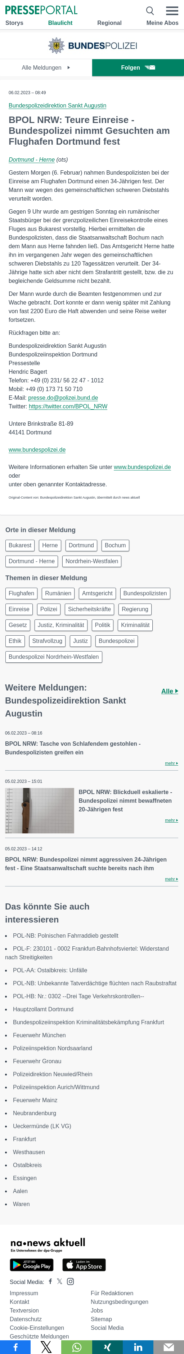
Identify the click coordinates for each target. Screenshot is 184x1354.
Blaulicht (60, 23)
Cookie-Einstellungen (37, 1328)
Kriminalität (135, 625)
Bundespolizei (117, 641)
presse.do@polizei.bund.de (63, 398)
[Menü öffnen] (172, 11)
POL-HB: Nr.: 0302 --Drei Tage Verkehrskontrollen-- (78, 996)
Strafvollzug (47, 641)
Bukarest (20, 545)
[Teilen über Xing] (107, 1347)
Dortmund (81, 545)
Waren (21, 1204)
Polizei (48, 609)
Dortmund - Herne (32, 160)
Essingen (25, 1178)
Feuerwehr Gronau (37, 1061)
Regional (109, 23)
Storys (14, 23)
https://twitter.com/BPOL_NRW (68, 406)
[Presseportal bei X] (57, 1282)
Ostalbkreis (27, 1165)
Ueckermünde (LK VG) (42, 1126)
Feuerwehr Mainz (35, 1100)
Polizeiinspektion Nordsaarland (52, 1048)
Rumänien (58, 593)
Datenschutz (26, 1319)
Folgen (138, 68)
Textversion (24, 1310)
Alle (169, 691)
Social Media (107, 1328)
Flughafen (21, 593)
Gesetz (18, 625)
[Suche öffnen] (150, 11)
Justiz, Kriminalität (61, 625)
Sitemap (101, 1319)
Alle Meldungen (46, 68)
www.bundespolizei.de (37, 450)
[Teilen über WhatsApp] (76, 1347)
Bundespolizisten (145, 593)
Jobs (97, 1310)
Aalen (20, 1191)
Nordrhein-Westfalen (92, 561)
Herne (50, 545)
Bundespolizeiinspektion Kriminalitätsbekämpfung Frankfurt (88, 1022)
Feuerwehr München (39, 1035)
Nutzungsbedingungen (119, 1302)
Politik (103, 625)
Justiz (80, 641)
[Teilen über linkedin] (138, 1347)
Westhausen (29, 1152)
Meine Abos (163, 23)
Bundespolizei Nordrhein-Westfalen (54, 657)
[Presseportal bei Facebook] (48, 1282)
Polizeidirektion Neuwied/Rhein (53, 1074)
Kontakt (19, 1302)
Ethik (15, 641)
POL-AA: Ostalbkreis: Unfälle (50, 970)
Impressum (24, 1293)
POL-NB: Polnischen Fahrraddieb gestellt (65, 936)
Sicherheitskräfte (89, 609)
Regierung (135, 609)
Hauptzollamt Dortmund (43, 1009)
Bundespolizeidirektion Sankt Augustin (57, 105)
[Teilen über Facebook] (15, 1347)
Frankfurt (24, 1139)
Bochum (115, 545)
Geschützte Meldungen (39, 1336)
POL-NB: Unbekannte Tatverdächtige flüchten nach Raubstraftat (94, 983)
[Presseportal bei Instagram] (68, 1281)
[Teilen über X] (46, 1347)
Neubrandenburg (34, 1113)
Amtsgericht (97, 593)
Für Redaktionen (112, 1293)
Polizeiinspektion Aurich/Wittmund (56, 1087)
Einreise (19, 609)
